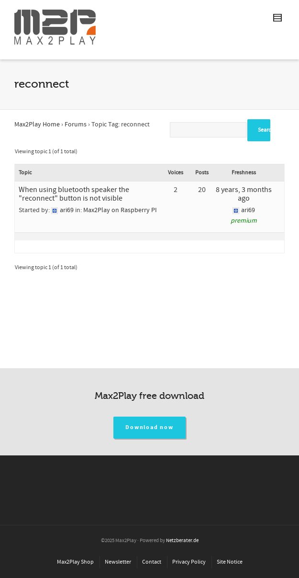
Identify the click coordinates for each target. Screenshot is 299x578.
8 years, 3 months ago (244, 194)
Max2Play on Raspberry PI (120, 210)
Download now (149, 427)
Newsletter (118, 562)
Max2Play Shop (75, 562)
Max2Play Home (37, 124)
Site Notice (230, 562)
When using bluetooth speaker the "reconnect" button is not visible (74, 194)
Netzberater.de (182, 540)
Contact (151, 562)
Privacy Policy (189, 562)
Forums (76, 124)
